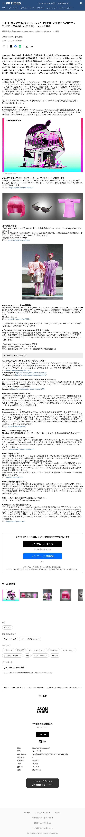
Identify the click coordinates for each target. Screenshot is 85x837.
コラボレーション (40, 655)
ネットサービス (10, 639)
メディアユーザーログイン (42, 544)
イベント (7, 627)
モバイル (23, 8)
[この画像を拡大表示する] (10, 595)
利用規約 (58, 812)
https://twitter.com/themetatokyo (21, 188)
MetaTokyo (54, 650)
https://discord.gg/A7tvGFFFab (19, 319)
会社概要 (27, 812)
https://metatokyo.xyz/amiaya (19, 240)
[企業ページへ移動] (42, 710)
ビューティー (52, 8)
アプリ (32, 8)
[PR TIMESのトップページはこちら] (13, 3)
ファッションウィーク (37, 650)
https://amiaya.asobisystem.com (18, 370)
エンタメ (40, 8)
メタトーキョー (68, 650)
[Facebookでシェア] (15, 46)
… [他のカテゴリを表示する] (73, 7)
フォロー (42, 735)
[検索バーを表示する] (81, 3)
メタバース (8, 650)
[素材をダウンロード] (27, 46)
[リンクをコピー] (31, 46)
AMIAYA (55, 655)
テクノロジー (12, 8)
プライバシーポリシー (42, 812)
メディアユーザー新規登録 (42, 556)
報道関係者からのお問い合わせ (42, 818)
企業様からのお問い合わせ (42, 823)
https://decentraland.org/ (17, 426)
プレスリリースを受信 (47, 3)
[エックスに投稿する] (11, 46)
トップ (6, 687)
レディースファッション (29, 639)
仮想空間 (20, 650)
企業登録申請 (63, 3)
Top (3, 8)
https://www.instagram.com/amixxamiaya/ (31, 373)
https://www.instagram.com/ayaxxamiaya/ (31, 375)
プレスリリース (17, 687)
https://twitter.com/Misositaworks (21, 449)
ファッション (64, 8)
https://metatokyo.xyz (14, 477)
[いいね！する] (4, 46)
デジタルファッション (12, 655)
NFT (27, 655)
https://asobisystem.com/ (15, 521)
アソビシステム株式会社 (35, 687)
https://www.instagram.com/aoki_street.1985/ (28, 389)
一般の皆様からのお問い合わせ (42, 828)
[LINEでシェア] (20, 46)
